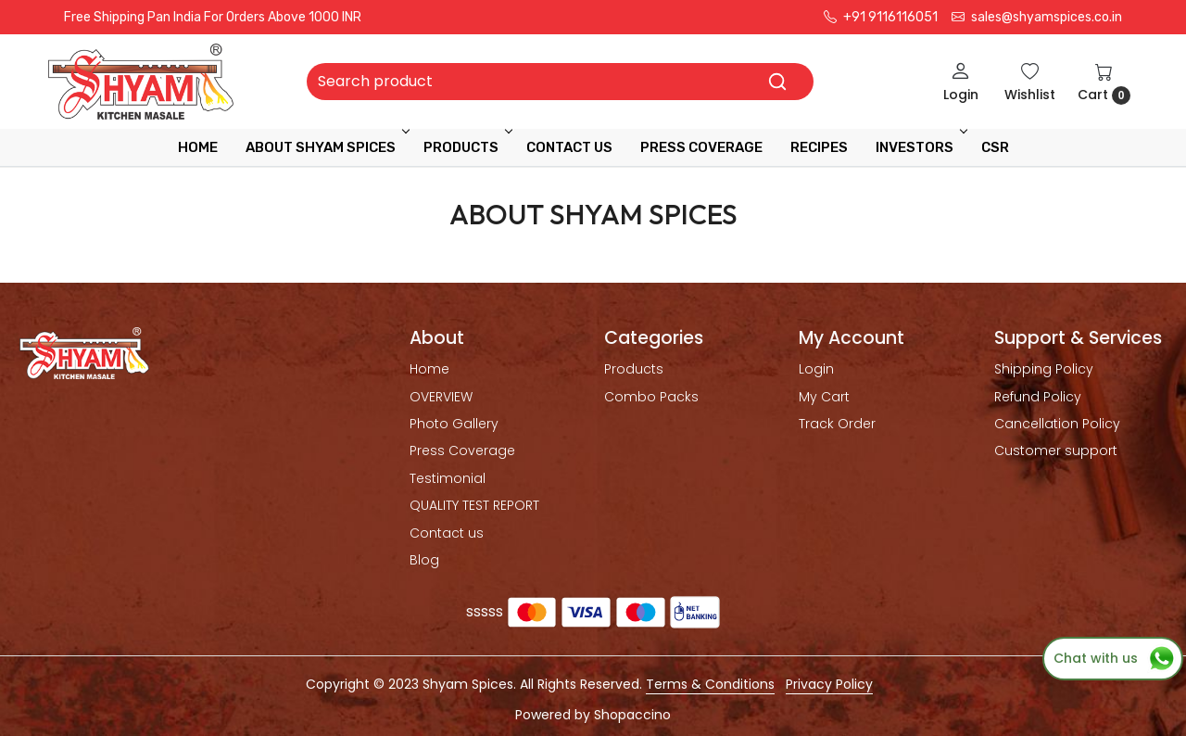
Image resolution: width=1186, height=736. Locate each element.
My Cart (824, 396)
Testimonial (448, 478)
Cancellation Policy (1057, 423)
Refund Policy (1037, 396)
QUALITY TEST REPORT (474, 505)
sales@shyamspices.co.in (1037, 17)
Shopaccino (632, 714)
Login (816, 369)
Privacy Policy (829, 684)
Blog (424, 560)
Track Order (837, 423)
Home (198, 147)
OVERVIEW (441, 396)
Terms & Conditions (710, 684)
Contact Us (569, 147)
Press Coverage (462, 450)
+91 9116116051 (881, 17)
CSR (995, 147)
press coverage (701, 147)
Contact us (447, 533)
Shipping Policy (1043, 369)
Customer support (1055, 450)
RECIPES (819, 147)
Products (466, 147)
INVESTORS (920, 147)
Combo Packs (651, 396)
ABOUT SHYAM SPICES (326, 147)
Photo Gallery (454, 423)
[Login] (961, 82)
